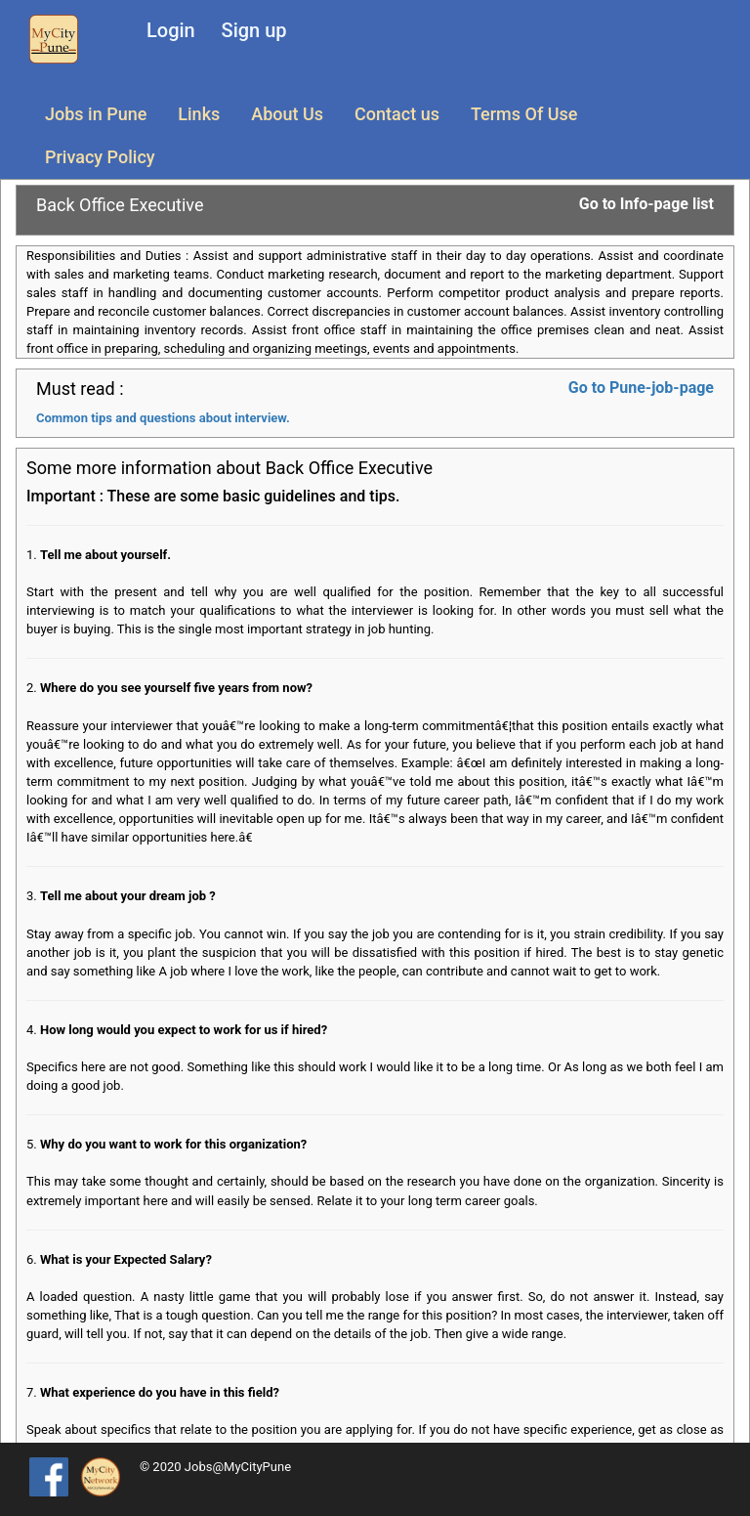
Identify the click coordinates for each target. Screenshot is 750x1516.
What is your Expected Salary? (126, 1259)
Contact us (396, 114)
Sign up (254, 30)
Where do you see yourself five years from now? (176, 687)
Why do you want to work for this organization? (173, 1144)
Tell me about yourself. (105, 554)
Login (170, 30)
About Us (287, 114)
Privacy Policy (100, 157)
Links (199, 114)
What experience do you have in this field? (159, 1392)
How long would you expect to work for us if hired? (183, 1029)
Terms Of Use (524, 114)
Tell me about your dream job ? (128, 895)
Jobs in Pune (95, 114)
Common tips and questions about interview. (163, 418)
